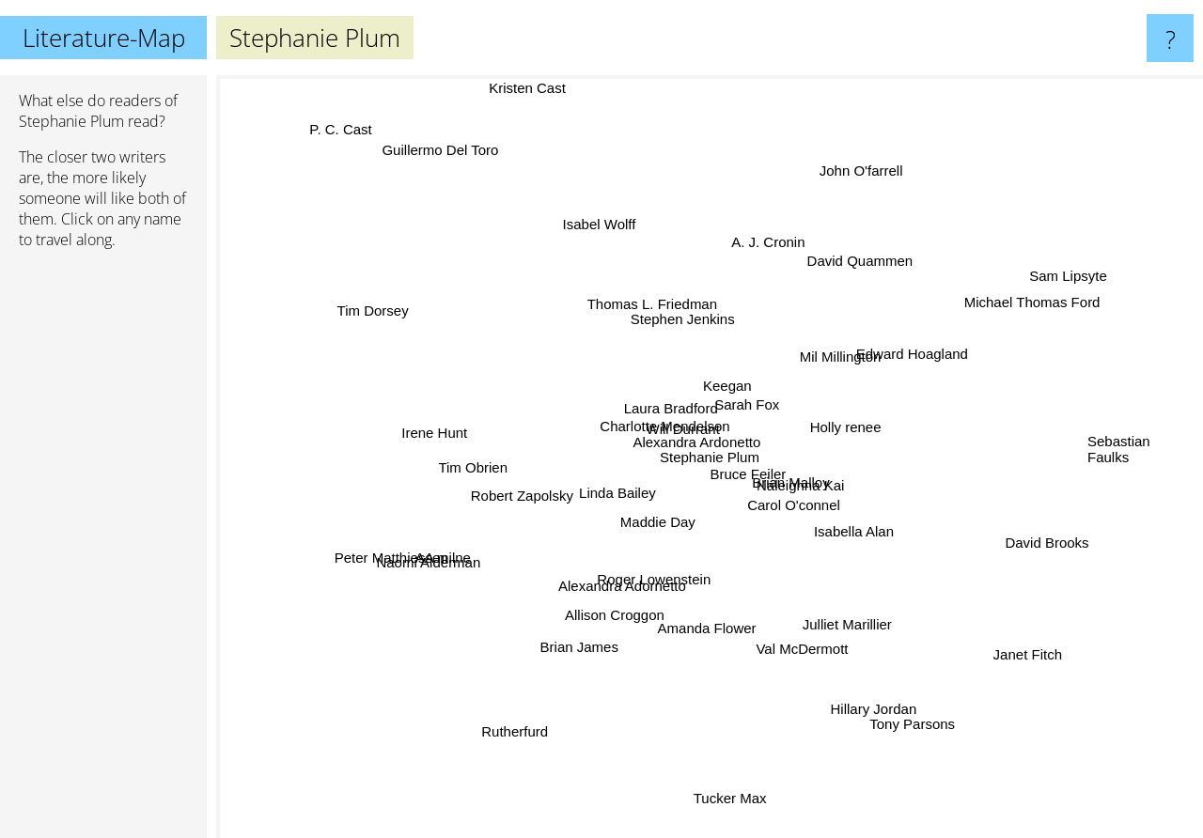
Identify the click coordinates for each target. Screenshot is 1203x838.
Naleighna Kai (820, 490)
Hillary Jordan (858, 688)
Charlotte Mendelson (629, 388)
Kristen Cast (556, 88)
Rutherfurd (506, 728)
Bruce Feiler (759, 475)
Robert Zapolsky (528, 503)
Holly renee (831, 430)
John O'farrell (829, 173)
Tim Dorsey (423, 333)
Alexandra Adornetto (621, 600)
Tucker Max (734, 773)
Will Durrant (674, 444)
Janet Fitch (979, 624)
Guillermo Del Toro (417, 121)
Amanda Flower (703, 613)
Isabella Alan (843, 522)
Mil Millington (836, 368)
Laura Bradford (673, 407)
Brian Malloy (866, 465)
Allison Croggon (611, 630)
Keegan (739, 387)
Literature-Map (104, 37)
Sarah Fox (741, 403)
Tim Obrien (477, 466)
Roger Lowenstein (650, 565)
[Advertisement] (103, 551)
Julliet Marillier (846, 625)
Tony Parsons (887, 748)
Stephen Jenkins (701, 326)
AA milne (440, 561)
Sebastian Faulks (1118, 442)
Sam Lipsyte (1047, 292)
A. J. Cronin (774, 240)
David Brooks (1014, 532)
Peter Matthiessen (395, 575)
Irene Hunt (442, 442)
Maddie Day (659, 514)
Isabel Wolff (608, 248)
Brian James (588, 656)
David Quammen (858, 268)
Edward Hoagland (905, 369)
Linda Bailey (609, 481)
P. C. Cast (367, 166)
